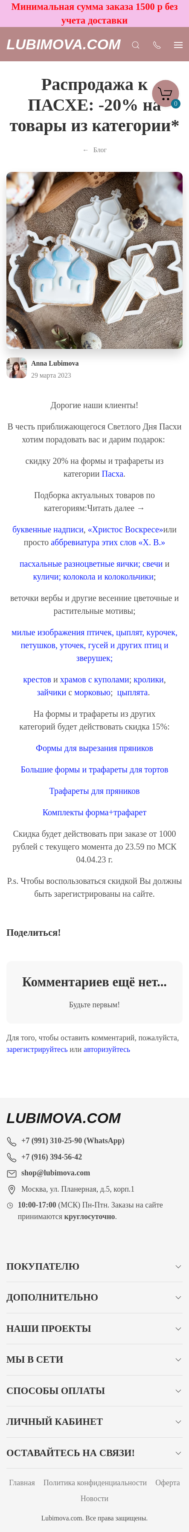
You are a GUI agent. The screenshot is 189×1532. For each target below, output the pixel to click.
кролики (149, 679)
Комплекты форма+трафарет (94, 812)
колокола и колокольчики (108, 576)
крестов (37, 679)
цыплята (132, 692)
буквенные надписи (48, 529)
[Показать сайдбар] (178, 44)
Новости (94, 1498)
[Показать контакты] (157, 44)
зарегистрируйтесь (37, 1049)
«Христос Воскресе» (125, 529)
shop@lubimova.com (55, 1173)
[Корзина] (165, 91)
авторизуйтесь (107, 1049)
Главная (22, 1482)
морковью (92, 692)
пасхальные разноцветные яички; (80, 563)
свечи (152, 563)
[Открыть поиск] (135, 44)
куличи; (47, 576)
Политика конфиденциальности (95, 1482)
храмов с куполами (94, 679)
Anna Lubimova (55, 363)
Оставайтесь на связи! (70, 1453)
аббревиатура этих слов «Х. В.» (108, 542)
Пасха (112, 473)
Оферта (167, 1482)
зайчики (52, 692)
